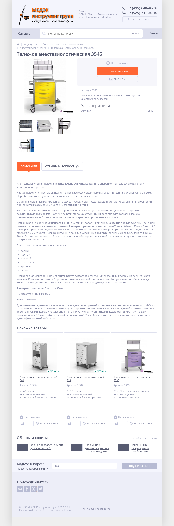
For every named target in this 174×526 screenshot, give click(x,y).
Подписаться (139, 466)
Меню (154, 33)
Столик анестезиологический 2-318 (86, 378)
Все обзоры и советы (144, 438)
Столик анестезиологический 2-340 (39, 378)
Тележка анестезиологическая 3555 (132, 378)
